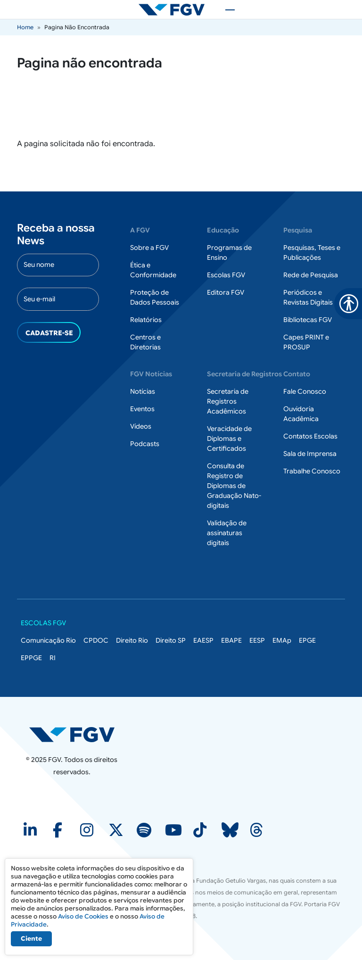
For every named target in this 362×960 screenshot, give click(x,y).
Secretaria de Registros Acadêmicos (227, 401)
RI (52, 658)
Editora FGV (225, 292)
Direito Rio (132, 640)
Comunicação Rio (48, 640)
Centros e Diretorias (145, 342)
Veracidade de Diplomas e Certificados (229, 438)
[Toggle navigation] (225, 9)
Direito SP (171, 640)
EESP (257, 640)
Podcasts (144, 443)
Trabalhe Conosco (311, 471)
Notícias (142, 391)
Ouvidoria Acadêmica (301, 414)
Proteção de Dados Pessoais (154, 297)
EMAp (281, 640)
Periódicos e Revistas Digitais (308, 297)
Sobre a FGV (149, 247)
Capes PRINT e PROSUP (306, 342)
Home (25, 27)
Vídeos (140, 426)
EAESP (203, 640)
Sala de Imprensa (310, 453)
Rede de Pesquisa (310, 275)
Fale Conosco (304, 391)
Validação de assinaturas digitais (227, 533)
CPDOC (95, 640)
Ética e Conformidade (153, 270)
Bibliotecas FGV (307, 319)
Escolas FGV (226, 275)
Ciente (31, 939)
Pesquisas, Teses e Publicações (311, 252)
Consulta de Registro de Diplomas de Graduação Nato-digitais (234, 486)
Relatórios (146, 319)
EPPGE (31, 658)
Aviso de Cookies (83, 916)
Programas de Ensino (229, 252)
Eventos (142, 409)
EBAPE (231, 640)
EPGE (307, 640)
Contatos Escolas (310, 436)
